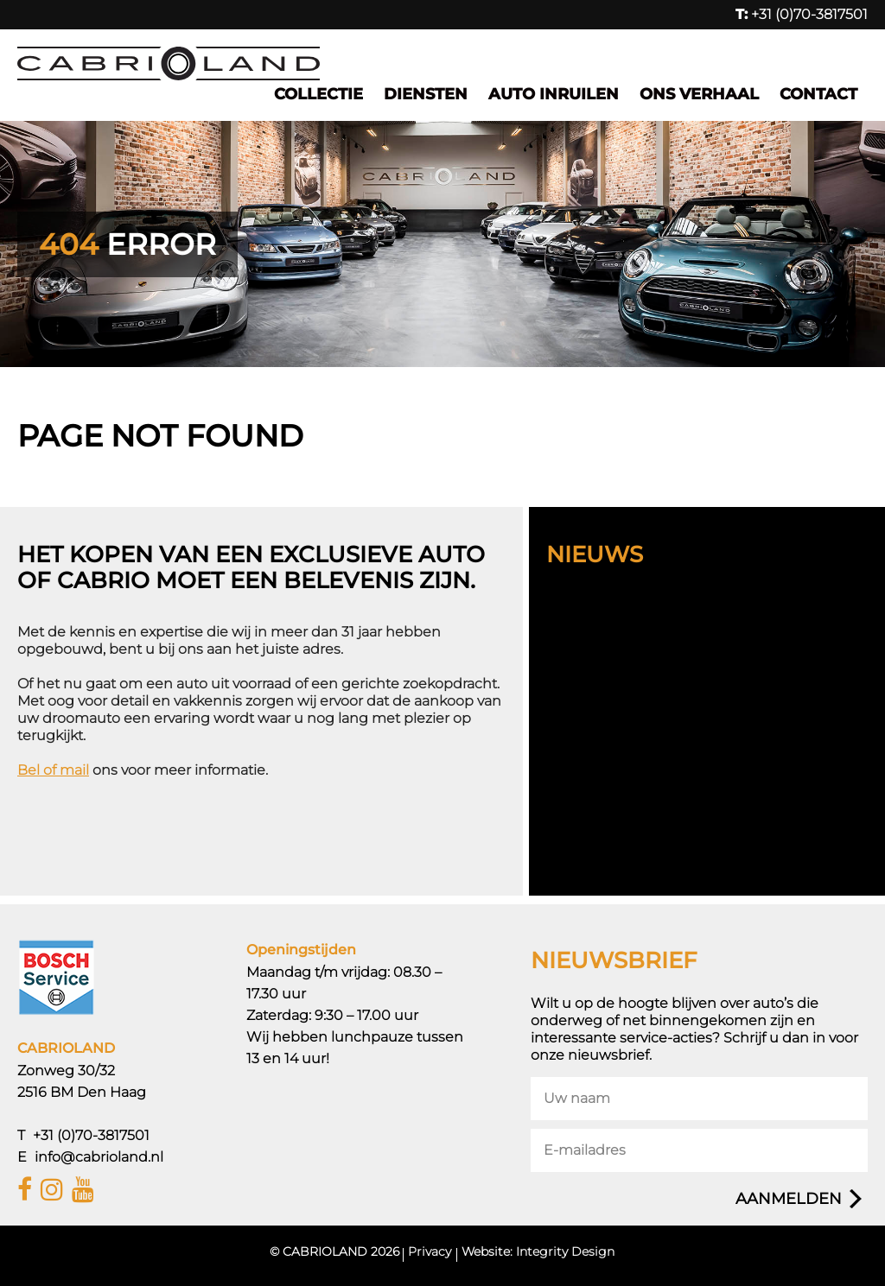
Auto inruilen (553, 94)
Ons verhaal (699, 94)
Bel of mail (53, 770)
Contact (818, 94)
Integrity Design (565, 1251)
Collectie (318, 94)
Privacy (429, 1251)
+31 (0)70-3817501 (801, 14)
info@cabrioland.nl (99, 1157)
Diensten (426, 94)
